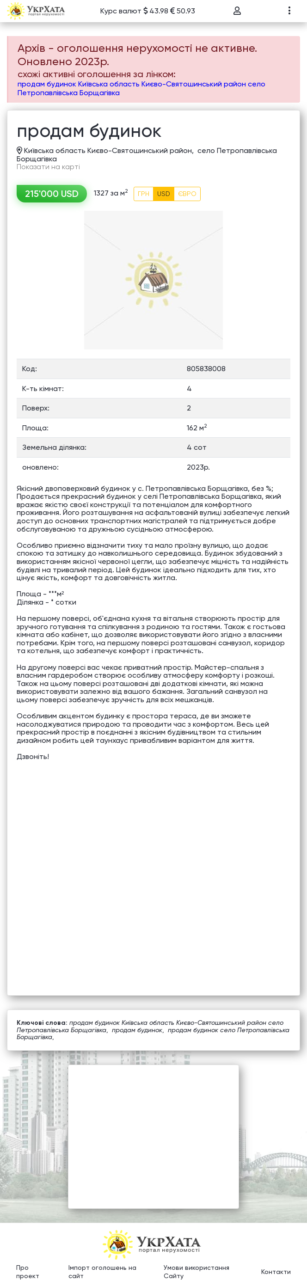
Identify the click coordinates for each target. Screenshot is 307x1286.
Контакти (276, 1271)
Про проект (27, 1272)
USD (163, 193)
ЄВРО (187, 193)
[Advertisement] (153, 1129)
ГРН (143, 193)
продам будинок (137, 1030)
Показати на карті (48, 167)
